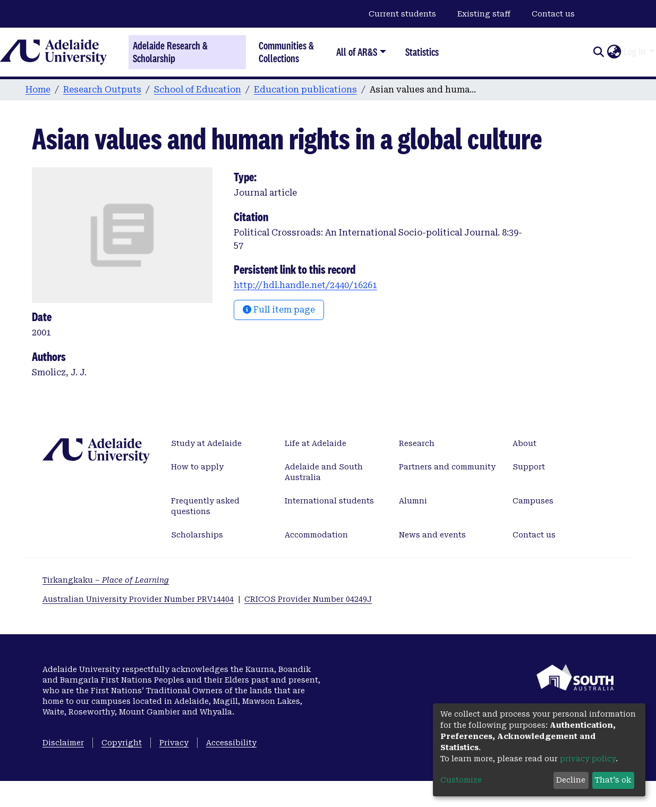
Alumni (413, 501)
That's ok (613, 780)
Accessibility (231, 742)
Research (417, 443)
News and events (432, 535)
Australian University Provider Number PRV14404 (138, 599)
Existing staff (483, 14)
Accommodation (316, 535)
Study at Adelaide (206, 443)
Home (37, 90)
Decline (570, 780)
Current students (402, 14)
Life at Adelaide (315, 443)
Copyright (121, 742)
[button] (614, 52)
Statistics (422, 52)
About (524, 443)
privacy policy (588, 758)
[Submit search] (598, 52)
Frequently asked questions (205, 506)
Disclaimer (63, 742)
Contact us (553, 14)
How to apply (197, 467)
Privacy (174, 742)
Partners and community (447, 467)
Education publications (305, 90)
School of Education (197, 90)
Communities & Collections (286, 51)
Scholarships (197, 535)
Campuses (533, 501)
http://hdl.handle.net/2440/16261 (305, 285)
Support (529, 467)
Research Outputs (102, 90)
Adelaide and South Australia (324, 472)
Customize (461, 780)
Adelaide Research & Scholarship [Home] (170, 52)
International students (329, 501)
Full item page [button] (279, 310)
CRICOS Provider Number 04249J (308, 599)
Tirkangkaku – (105, 580)
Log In (634, 51)
